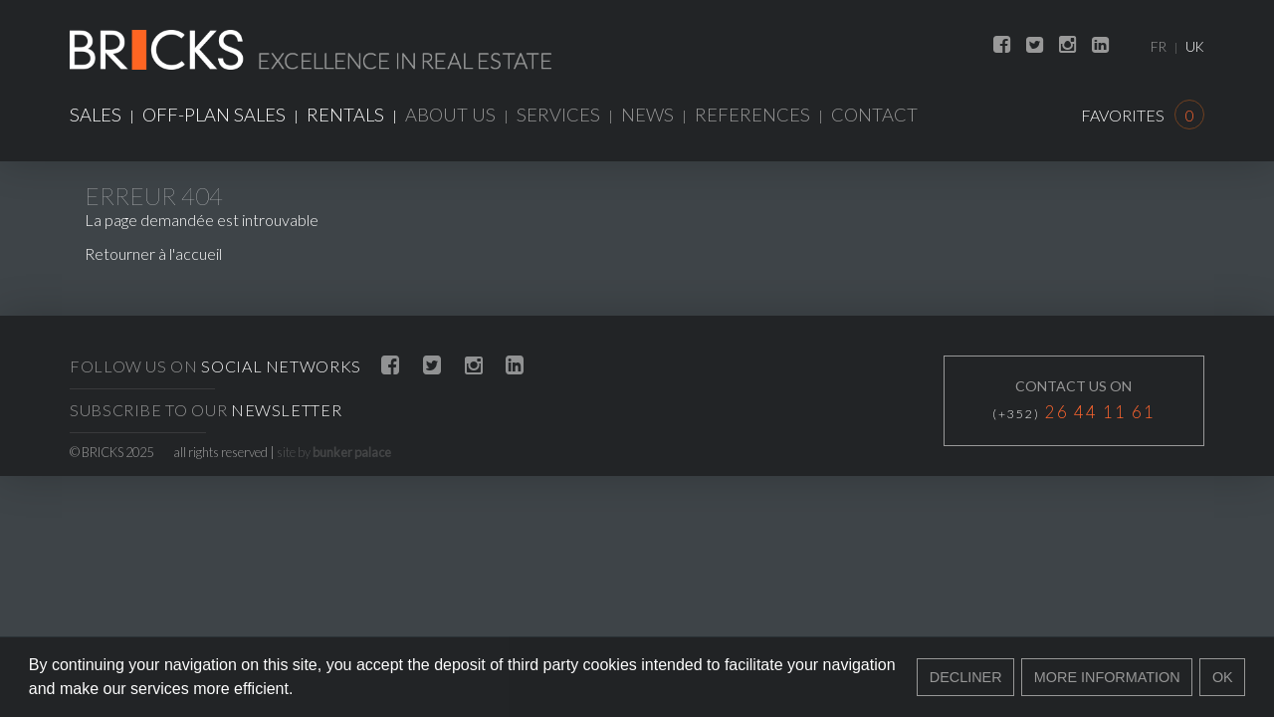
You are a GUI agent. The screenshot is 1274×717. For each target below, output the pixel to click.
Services (558, 114)
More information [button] (1107, 677)
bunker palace (352, 452)
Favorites (1142, 115)
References (752, 114)
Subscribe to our (205, 409)
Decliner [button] (966, 677)
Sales (95, 114)
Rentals (345, 114)
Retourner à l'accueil (153, 253)
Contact (874, 114)
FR (1159, 47)
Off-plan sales (214, 114)
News (647, 114)
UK (1194, 47)
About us (450, 114)
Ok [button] (1222, 677)
